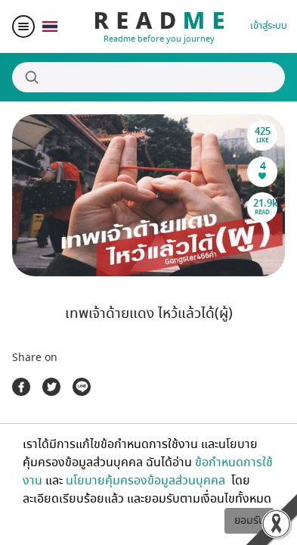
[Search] (148, 77)
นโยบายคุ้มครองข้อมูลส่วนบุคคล (147, 481)
